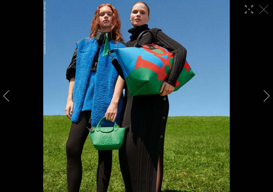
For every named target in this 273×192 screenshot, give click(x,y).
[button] (6, 96)
